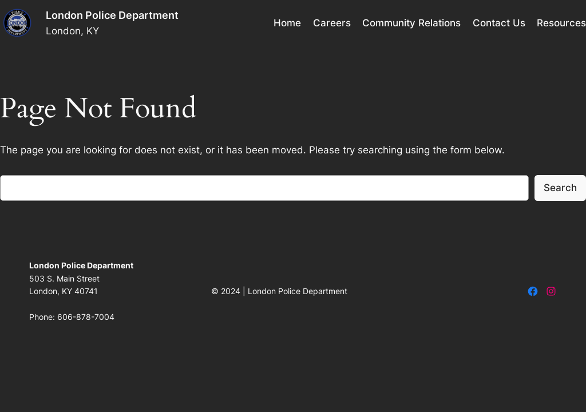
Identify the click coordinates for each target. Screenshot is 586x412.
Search (560, 187)
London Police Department (112, 15)
